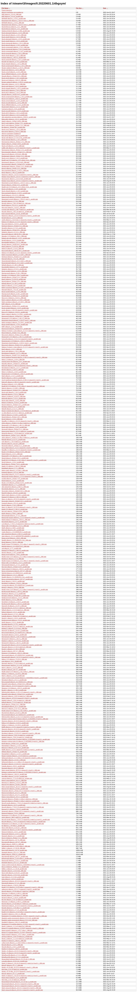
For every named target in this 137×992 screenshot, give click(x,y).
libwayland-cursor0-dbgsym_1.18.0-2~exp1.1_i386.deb (19, 183)
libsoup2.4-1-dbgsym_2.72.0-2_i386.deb (14, 782)
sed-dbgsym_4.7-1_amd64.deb (11, 548)
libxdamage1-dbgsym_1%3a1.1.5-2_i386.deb (16, 156)
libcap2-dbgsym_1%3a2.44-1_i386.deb (14, 230)
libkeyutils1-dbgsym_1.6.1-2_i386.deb (13, 84)
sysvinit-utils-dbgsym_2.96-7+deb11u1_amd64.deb (18, 209)
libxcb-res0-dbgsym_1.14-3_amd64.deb (14, 86)
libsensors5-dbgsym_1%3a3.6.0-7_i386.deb (15, 316)
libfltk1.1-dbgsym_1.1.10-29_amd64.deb (14, 869)
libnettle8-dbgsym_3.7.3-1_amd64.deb (14, 624)
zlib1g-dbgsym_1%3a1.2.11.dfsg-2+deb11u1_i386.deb (19, 423)
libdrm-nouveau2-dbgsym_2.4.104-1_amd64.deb (17, 287)
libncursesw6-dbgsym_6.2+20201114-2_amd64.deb (18, 715)
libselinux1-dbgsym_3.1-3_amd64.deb (14, 593)
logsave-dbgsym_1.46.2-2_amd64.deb (14, 57)
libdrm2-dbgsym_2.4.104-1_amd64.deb (14, 415)
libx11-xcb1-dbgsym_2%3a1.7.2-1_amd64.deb (16, 123)
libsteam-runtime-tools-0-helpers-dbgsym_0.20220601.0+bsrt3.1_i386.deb (25, 719)
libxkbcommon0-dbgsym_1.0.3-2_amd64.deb (16, 620)
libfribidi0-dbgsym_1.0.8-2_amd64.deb (14, 18)
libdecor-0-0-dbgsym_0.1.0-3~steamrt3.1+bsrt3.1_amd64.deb (21, 252)
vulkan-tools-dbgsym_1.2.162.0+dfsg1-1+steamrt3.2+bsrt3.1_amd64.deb (24, 943)
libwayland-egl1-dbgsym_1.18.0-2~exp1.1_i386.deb (18, 20)
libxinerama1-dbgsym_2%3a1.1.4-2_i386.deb (16, 142)
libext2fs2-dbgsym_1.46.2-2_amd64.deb (14, 774)
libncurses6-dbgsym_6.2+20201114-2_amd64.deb (17, 655)
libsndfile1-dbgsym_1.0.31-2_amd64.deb (14, 776)
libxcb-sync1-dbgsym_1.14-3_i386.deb (14, 129)
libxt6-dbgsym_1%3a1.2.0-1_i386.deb (13, 704)
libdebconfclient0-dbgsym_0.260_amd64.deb (16, 31)
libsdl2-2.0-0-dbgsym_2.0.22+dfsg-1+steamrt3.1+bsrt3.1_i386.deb (22, 887)
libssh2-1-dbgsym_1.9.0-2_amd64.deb (14, 618)
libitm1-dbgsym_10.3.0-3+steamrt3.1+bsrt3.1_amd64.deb (20, 698)
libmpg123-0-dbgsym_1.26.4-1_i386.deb (14, 639)
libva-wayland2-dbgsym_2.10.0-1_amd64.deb (16, 193)
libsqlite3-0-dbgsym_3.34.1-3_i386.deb (14, 914)
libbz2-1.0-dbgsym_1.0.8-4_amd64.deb (14, 372)
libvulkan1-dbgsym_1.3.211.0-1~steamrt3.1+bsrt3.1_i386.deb (21, 733)
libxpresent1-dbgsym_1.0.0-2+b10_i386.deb (15, 162)
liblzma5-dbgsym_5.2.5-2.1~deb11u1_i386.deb (16, 608)
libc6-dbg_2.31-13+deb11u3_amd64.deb (14, 969)
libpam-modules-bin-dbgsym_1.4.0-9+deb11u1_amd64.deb (20, 411)
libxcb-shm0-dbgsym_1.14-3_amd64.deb (14, 78)
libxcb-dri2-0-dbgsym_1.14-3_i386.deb (14, 92)
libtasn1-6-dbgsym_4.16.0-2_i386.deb (13, 396)
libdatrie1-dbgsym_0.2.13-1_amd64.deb (14, 269)
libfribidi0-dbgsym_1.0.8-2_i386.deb (13, 22)
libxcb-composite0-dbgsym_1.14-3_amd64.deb (16, 51)
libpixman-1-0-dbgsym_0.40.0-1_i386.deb (15, 893)
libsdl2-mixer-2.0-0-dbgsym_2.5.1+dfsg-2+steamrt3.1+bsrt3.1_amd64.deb (25, 589)
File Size (79, 8)
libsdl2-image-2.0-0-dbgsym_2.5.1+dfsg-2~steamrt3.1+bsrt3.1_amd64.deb (25, 561)
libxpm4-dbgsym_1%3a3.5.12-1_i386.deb (15, 390)
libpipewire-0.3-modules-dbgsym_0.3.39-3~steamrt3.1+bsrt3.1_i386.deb (24, 916)
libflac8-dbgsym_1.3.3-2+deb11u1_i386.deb (15, 610)
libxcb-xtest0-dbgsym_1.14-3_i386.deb (14, 37)
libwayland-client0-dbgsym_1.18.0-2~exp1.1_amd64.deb (19, 343)
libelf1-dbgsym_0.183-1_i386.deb (12, 513)
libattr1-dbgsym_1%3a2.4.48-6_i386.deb (14, 121)
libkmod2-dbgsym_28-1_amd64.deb (13, 530)
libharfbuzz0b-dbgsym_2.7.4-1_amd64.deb (15, 957)
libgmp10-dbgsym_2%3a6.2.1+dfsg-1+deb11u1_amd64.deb (20, 801)
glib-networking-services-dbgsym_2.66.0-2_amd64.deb (19, 117)
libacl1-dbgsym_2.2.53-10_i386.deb (13, 246)
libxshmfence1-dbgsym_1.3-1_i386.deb (14, 27)
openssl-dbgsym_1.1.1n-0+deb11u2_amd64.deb (17, 778)
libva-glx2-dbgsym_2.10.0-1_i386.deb (13, 207)
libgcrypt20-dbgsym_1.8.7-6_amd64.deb (14, 850)
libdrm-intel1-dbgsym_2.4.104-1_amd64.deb (15, 495)
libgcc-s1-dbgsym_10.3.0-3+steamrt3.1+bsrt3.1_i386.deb (20, 507)
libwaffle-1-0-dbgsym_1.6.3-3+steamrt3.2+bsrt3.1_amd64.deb (21, 450)
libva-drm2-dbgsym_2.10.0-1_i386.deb (14, 131)
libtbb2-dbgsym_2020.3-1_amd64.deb (14, 854)
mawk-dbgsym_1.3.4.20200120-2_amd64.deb (16, 532)
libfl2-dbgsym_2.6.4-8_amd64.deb (12, 16)
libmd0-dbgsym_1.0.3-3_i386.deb (12, 218)
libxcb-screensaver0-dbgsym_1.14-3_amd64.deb (17, 96)
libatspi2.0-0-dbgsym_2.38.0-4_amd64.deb (15, 550)
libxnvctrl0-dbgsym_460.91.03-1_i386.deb (15, 234)
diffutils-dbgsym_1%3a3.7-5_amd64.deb (14, 752)
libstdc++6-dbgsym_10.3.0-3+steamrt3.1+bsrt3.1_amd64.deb (21, 953)
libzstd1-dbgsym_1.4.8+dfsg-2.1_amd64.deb (16, 908)
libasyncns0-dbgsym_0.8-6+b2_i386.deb (14, 154)
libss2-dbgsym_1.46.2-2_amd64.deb (13, 172)
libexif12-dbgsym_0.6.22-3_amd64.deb (14, 493)
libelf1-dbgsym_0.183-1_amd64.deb (13, 528)
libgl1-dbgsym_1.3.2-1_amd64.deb (12, 376)
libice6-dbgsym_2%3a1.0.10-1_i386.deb (14, 417)
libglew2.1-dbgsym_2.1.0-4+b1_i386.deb (14, 628)
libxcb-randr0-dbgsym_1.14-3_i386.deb (14, 291)
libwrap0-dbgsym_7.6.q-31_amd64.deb (14, 289)
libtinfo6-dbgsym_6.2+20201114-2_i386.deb (15, 546)
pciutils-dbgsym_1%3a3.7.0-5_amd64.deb (15, 478)
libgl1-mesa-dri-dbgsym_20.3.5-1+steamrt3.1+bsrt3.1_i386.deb (21, 988)
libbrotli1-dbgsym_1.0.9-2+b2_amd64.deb (15, 875)
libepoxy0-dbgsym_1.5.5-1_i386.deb (13, 813)
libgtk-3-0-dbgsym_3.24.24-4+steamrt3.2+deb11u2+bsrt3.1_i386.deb (23, 963)
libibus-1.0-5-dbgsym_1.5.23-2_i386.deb (14, 659)
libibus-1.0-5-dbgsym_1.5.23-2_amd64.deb (15, 723)
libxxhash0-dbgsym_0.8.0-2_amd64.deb (14, 635)
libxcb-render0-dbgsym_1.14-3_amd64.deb (15, 308)
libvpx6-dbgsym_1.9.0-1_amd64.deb (13, 947)
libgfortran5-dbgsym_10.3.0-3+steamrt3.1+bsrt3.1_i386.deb (20, 881)
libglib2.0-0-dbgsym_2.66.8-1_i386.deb (14, 941)
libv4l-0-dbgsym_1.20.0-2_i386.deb (13, 369)
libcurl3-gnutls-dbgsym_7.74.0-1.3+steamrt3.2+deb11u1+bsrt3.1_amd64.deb (26, 819)
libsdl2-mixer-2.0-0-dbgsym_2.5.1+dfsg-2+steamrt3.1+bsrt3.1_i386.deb (24, 556)
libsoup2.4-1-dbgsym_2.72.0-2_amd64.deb (15, 809)
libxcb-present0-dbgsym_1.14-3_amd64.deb (15, 59)
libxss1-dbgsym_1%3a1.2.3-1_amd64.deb (15, 185)
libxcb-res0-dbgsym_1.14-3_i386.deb (13, 70)
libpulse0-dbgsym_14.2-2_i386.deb (13, 768)
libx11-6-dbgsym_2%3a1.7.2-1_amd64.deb (15, 867)
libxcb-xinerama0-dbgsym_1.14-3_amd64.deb (16, 49)
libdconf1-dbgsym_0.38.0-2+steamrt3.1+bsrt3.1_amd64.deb (20, 382)
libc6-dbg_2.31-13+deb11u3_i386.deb (14, 979)
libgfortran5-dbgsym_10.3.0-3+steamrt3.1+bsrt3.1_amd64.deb (21, 906)
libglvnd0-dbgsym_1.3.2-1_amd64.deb (14, 398)
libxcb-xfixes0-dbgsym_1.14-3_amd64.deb (15, 191)
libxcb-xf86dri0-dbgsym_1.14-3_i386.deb (14, 74)
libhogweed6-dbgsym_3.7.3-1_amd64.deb (15, 565)
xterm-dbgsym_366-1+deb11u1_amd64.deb (15, 817)
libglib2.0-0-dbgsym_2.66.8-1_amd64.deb (15, 949)
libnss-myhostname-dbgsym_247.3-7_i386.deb (16, 571)
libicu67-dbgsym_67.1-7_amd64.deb (13, 973)
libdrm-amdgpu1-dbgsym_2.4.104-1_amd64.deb (17, 322)
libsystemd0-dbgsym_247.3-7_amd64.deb (15, 856)
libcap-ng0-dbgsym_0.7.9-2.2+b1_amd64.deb (16, 137)
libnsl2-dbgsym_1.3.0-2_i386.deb (12, 419)
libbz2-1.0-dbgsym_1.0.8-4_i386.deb (13, 359)
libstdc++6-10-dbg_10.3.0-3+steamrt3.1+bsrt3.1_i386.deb (20, 967)
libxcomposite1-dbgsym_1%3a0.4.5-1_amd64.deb (17, 164)
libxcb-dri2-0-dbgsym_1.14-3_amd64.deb (14, 115)
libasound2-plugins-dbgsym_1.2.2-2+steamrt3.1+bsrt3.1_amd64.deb (23, 517)
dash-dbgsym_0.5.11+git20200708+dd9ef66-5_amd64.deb (20, 536)
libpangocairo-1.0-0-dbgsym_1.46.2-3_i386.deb (16, 341)
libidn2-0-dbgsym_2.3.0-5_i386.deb (13, 248)
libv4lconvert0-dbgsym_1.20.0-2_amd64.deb (16, 604)
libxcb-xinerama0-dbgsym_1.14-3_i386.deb (15, 43)
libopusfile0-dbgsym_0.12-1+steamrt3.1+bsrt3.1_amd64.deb (20, 474)
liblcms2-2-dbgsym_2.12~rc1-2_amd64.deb (15, 747)
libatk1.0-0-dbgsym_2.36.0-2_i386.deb (14, 466)
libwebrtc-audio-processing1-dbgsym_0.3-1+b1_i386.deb (19, 920)
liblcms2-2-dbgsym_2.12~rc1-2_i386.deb (14, 708)
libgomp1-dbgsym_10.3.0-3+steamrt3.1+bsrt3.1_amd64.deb (20, 729)
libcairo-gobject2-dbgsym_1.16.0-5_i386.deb (16, 68)
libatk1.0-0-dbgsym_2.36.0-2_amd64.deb (14, 509)
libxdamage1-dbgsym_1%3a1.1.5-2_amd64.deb (17, 166)
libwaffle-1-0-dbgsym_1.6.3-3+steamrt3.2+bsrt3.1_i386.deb (20, 421)
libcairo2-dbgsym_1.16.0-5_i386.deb (13, 885)
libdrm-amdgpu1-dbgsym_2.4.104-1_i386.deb (16, 302)
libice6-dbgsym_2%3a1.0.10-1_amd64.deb (15, 458)
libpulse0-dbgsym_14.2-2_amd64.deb (13, 805)
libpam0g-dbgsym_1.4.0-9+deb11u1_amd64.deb (17, 433)
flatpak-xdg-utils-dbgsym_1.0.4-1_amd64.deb (16, 238)
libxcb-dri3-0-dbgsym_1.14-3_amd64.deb (14, 113)
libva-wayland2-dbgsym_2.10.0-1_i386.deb (15, 170)
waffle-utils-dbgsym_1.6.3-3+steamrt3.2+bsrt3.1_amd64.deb (20, 148)
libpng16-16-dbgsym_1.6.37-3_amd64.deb (15, 630)
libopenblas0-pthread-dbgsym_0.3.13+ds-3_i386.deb (18, 959)
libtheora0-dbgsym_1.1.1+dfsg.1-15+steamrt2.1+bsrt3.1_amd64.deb (23, 762)
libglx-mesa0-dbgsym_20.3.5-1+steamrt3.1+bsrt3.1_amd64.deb (21, 786)
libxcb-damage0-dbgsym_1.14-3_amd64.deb (16, 39)
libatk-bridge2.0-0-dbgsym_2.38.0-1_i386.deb (16, 519)
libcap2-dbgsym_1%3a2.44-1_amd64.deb (15, 244)
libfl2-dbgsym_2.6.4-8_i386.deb (11, 14)
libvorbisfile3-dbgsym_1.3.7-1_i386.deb (14, 242)
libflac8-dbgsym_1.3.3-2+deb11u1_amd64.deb (16, 702)
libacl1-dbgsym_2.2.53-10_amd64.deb (14, 279)
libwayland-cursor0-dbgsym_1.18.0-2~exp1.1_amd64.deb (20, 199)
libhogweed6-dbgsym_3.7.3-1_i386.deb (14, 515)
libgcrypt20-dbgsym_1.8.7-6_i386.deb (13, 840)
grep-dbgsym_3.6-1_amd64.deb (12, 661)
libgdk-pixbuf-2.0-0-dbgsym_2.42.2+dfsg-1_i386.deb (18, 671)
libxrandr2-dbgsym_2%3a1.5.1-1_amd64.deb (16, 445)
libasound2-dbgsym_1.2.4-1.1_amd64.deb (15, 860)
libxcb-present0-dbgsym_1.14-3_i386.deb (15, 53)
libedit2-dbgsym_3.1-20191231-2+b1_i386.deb (16, 540)
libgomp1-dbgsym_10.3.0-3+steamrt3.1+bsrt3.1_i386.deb (20, 721)
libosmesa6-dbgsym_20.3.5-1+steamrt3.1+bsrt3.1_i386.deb (20, 984)
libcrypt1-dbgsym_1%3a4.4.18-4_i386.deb (15, 511)
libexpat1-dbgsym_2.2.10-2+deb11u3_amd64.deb (17, 663)
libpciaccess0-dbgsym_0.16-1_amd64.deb (15, 294)
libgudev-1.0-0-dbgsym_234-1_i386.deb (14, 236)
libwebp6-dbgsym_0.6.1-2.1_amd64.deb (14, 862)
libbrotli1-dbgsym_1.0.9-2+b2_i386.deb (14, 871)
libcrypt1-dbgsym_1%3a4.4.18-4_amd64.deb (16, 567)
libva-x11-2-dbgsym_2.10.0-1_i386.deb (14, 298)
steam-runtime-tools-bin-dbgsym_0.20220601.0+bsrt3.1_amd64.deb (23, 865)
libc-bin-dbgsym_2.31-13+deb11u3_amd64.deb (16, 899)
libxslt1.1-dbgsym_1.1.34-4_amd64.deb (14, 690)
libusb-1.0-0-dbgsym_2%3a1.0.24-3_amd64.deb (17, 483)
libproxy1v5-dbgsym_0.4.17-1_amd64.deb (15, 795)
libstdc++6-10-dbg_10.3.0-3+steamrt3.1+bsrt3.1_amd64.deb (20, 971)
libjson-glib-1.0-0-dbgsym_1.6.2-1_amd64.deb (16, 563)
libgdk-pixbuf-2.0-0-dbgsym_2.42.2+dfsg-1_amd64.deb (19, 710)
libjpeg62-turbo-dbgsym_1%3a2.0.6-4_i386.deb (16, 684)
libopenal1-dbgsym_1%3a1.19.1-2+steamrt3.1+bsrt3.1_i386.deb (22, 791)
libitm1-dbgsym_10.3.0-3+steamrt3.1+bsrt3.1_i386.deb (19, 686)
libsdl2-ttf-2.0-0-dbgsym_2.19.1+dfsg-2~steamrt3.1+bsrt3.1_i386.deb (23, 386)
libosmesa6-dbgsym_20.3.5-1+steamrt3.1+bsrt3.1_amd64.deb (21, 986)
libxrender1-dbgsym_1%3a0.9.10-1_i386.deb (16, 491)
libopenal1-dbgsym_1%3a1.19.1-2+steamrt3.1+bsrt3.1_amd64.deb (23, 811)
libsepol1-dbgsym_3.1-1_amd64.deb (13, 836)
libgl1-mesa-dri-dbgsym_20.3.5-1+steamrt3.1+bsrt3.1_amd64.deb (22, 990)
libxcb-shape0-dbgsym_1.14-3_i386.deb (14, 64)
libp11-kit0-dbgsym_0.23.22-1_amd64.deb (15, 873)
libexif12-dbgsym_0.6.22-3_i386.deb (13, 443)
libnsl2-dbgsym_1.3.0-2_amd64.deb (13, 462)
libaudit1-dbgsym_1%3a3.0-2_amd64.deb (15, 363)
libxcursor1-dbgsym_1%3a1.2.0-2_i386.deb (15, 335)
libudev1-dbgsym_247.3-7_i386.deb (13, 651)
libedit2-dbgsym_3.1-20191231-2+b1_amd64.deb (17, 577)
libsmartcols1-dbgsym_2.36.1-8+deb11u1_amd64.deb (18, 637)
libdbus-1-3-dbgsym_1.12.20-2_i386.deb (14, 673)
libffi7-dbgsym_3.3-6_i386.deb (11, 304)
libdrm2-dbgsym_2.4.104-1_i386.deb (13, 388)
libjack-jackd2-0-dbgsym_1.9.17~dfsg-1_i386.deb (17, 930)
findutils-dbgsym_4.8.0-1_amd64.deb (13, 766)
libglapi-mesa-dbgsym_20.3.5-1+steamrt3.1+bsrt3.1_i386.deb (21, 176)
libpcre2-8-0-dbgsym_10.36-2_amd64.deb (15, 789)
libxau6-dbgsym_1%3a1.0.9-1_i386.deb (14, 76)
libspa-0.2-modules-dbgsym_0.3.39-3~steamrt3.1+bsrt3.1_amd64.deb (23, 932)
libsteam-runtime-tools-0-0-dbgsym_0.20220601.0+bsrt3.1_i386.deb (23, 741)
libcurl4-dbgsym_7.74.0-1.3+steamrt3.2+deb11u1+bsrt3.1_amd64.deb (24, 821)
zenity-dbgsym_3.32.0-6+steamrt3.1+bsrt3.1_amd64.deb (19, 310)
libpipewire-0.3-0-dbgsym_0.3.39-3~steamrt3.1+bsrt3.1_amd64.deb (23, 823)
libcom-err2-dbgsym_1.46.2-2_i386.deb (14, 80)
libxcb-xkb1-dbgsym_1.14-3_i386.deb (13, 400)
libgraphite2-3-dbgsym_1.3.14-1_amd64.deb (15, 754)
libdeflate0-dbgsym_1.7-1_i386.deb (13, 468)
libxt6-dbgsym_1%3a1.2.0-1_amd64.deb (14, 743)
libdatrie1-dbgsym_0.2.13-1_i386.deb (13, 232)
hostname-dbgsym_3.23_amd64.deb (13, 109)
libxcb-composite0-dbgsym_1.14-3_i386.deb (15, 47)
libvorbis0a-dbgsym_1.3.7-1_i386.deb (13, 489)
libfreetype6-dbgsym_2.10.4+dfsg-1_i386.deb (16, 846)
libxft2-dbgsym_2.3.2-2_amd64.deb (13, 622)
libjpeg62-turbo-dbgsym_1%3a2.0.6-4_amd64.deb (17, 694)
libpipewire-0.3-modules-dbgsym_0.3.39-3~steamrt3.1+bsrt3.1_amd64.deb (25, 924)
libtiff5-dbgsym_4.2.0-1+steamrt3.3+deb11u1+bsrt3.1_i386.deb (21, 727)
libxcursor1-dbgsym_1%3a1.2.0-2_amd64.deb (16, 345)
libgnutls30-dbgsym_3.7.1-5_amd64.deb (14, 910)
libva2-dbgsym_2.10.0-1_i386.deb (12, 542)
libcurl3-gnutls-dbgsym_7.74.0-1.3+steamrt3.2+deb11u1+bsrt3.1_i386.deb (25, 803)
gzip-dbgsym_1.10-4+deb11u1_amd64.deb (15, 441)
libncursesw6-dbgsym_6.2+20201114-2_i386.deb (17, 682)
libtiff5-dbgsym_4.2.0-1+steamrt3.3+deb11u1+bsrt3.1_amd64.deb (22, 749)
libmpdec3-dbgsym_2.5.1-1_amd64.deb (14, 680)
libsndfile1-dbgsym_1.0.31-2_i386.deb (14, 760)
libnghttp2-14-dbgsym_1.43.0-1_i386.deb (14, 583)
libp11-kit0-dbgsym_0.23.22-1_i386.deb (14, 827)
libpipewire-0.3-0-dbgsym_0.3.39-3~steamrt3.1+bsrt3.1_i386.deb (22, 815)
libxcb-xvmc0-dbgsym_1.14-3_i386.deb (14, 72)
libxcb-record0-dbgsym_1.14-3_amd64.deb (15, 111)
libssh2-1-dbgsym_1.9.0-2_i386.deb (13, 587)
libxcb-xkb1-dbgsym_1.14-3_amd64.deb (14, 427)
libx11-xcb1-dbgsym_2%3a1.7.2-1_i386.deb (15, 125)
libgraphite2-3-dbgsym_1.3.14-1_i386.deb (15, 745)
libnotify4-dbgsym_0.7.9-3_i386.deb (13, 201)
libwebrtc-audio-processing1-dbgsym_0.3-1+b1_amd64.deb (20, 918)
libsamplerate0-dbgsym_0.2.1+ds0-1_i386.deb (16, 261)
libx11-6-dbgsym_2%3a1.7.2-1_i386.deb (14, 838)
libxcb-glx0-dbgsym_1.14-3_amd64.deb (14, 392)
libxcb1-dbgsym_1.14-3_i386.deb (12, 505)
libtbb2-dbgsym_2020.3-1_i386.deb (13, 844)
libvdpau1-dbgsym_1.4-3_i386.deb (12, 384)
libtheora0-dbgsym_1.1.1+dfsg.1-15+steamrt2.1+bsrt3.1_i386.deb (22, 758)
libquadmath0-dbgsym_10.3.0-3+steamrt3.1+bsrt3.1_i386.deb (21, 657)
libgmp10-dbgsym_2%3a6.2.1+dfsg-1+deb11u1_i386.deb (20, 799)
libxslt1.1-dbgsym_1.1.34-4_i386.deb (13, 649)
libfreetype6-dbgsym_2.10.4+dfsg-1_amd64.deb (17, 858)
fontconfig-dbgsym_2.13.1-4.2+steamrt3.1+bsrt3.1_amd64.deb (21, 339)
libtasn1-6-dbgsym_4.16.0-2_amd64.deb (14, 402)
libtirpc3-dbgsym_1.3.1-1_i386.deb (12, 575)
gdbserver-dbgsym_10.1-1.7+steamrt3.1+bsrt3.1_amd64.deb (21, 889)
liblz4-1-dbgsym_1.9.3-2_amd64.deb (13, 676)
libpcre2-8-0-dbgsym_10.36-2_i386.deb (14, 784)
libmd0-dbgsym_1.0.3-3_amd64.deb (13, 240)
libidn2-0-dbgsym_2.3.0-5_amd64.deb (14, 285)
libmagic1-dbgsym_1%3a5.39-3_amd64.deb (15, 595)
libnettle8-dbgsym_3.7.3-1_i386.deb (13, 614)
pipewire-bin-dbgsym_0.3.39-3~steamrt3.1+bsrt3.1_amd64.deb (21, 830)
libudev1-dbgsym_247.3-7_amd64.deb (14, 669)
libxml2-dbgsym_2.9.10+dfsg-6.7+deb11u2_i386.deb (18, 891)
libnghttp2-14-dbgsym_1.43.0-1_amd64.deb (15, 602)
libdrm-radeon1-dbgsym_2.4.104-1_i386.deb (16, 300)
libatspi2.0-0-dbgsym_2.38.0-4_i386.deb (14, 497)
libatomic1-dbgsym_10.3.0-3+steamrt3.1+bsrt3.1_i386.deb (20, 174)
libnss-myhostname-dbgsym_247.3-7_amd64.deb (17, 579)
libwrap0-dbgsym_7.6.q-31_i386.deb (13, 259)
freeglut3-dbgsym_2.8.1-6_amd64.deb (14, 503)
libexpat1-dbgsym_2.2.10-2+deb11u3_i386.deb (16, 647)
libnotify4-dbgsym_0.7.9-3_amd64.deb (14, 228)
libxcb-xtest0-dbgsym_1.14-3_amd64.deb (15, 41)
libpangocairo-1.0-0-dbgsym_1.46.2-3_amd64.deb (17, 374)
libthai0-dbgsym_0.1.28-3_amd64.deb (13, 283)
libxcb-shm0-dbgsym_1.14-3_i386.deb (14, 55)
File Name (5, 8)
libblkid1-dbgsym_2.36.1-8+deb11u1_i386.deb (16, 700)
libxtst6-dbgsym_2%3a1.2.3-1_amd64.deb (15, 296)
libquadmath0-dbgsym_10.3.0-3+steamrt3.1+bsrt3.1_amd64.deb (22, 645)
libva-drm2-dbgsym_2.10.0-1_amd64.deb (15, 135)
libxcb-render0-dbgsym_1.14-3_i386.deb (14, 271)
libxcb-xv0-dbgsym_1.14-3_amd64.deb (14, 189)
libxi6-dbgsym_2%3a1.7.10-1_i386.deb (14, 435)
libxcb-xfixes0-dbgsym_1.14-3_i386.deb (14, 139)
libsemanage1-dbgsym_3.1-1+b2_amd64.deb (16, 665)
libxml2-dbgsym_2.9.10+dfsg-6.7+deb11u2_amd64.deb (19, 903)
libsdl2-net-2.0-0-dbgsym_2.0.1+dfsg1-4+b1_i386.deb (18, 160)
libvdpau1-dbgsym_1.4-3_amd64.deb (13, 407)
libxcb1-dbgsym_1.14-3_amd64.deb (13, 552)
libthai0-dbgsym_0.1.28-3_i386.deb (13, 265)
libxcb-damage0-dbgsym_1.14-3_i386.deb (15, 33)
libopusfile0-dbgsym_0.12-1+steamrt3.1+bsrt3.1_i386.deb (20, 448)
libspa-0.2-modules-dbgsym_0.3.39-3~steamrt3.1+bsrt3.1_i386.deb (23, 928)
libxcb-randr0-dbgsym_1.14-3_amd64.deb (15, 324)
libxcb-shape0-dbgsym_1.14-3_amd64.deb (15, 88)
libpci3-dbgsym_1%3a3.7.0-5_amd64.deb (15, 355)
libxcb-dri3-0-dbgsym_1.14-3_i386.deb (14, 90)
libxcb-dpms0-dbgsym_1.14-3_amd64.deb (15, 45)
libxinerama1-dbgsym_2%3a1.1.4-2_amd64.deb (17, 150)
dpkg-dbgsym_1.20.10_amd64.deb (12, 879)
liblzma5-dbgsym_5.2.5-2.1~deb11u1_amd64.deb (17, 626)
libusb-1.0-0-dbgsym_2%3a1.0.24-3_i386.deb (16, 452)
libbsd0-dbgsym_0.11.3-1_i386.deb (13, 409)
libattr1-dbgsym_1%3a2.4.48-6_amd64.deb (15, 144)
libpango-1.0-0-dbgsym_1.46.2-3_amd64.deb (16, 688)
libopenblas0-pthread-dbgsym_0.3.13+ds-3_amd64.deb (19, 982)
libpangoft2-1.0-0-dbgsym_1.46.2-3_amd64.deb (17, 456)
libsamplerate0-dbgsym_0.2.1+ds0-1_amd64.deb (17, 263)
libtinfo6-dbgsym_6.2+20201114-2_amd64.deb (16, 573)
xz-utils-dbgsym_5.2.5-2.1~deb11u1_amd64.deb (17, 413)
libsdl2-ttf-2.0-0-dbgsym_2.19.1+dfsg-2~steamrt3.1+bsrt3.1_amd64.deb (24, 460)
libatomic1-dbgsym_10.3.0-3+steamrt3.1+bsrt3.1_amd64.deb (21, 215)
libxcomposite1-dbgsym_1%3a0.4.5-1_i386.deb (16, 152)
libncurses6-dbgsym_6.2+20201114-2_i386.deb (17, 632)
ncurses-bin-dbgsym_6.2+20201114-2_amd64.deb (17, 585)
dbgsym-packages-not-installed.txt (12, 12)
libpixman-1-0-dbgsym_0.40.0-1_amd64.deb (15, 901)
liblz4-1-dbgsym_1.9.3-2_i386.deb (12, 667)
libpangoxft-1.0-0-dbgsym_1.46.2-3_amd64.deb (16, 337)
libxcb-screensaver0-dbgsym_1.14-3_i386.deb (16, 66)
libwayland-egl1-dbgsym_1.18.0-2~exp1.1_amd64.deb (19, 25)
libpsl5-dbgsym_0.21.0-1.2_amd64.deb (14, 205)
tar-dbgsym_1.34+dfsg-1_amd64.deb (13, 825)
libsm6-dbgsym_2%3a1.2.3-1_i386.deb (14, 281)
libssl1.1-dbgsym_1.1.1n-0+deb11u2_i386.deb (16, 926)
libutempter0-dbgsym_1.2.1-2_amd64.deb (15, 107)
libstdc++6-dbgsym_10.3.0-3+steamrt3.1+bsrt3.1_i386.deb (20, 951)
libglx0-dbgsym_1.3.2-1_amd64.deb (13, 480)
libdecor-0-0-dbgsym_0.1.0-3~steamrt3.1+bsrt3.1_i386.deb (20, 222)
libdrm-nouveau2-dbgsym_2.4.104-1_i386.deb (16, 255)
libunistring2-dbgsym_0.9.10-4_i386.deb (14, 713)
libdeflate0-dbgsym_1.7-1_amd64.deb (13, 485)
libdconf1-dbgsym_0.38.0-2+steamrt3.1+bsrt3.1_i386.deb (20, 365)
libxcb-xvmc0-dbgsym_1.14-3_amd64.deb (15, 101)
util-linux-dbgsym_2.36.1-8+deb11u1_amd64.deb (17, 936)
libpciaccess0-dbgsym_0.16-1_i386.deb (14, 273)
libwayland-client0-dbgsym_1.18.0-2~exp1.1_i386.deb (18, 320)
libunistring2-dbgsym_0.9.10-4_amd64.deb (15, 731)
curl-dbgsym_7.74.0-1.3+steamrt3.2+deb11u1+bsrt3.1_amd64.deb (22, 524)
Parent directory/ (7, 10)
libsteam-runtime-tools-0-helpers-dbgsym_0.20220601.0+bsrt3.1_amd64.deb (26, 739)
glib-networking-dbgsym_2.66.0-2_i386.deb (15, 487)
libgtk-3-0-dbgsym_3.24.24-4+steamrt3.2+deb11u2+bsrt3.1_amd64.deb (24, 975)
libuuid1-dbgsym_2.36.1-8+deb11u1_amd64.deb (17, 211)
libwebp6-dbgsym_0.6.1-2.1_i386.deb (13, 852)
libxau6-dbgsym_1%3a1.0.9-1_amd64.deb (15, 94)
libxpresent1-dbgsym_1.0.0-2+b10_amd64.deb (16, 179)
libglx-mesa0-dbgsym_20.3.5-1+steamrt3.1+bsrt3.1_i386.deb (21, 770)
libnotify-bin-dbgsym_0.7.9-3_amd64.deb (14, 61)
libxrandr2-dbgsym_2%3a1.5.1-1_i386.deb (15, 429)
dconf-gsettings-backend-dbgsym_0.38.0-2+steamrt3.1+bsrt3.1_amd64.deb (25, 380)
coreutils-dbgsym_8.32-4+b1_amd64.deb (14, 961)
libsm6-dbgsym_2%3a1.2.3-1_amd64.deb (15, 306)
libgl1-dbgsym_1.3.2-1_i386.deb (12, 349)
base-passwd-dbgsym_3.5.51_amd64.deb (15, 213)
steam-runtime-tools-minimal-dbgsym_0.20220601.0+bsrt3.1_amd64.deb (24, 678)
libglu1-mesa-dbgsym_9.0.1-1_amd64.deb (15, 797)
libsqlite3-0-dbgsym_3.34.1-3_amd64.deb (15, 922)
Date (104, 8)
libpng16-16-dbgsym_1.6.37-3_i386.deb (14, 606)
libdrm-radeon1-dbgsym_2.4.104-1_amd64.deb (16, 314)
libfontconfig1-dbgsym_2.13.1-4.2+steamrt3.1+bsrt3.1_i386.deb (21, 692)
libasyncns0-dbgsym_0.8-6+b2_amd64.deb (15, 197)
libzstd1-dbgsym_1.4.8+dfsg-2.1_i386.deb (15, 895)
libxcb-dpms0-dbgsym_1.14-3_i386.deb (14, 35)
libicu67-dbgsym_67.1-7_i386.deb (12, 965)
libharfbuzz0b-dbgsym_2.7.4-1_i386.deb (14, 955)
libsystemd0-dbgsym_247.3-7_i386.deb (14, 842)
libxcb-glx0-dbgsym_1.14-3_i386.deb (13, 351)
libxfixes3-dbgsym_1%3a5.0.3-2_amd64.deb (16, 257)
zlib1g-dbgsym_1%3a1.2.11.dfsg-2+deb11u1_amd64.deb (20, 437)
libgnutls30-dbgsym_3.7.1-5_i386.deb (13, 883)
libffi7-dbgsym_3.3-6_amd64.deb (12, 326)
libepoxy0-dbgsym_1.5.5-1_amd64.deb (14, 832)
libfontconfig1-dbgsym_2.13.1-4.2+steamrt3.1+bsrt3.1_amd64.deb (22, 717)
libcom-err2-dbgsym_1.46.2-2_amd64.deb (15, 98)
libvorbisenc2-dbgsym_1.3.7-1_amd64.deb (15, 367)
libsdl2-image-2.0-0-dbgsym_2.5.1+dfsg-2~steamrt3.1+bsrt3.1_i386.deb (24, 544)
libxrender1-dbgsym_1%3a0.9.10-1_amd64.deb (17, 501)
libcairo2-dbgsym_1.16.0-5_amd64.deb (14, 897)
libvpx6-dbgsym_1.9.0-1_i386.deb (12, 945)
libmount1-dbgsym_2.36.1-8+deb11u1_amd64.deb (17, 735)
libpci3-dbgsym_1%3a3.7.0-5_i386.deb (14, 333)
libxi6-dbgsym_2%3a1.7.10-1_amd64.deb (15, 464)
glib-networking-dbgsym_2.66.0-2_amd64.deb (16, 534)
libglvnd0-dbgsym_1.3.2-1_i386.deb (13, 394)
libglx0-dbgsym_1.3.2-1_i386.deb (12, 454)
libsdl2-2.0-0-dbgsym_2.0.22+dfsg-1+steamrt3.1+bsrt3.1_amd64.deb (23, 912)
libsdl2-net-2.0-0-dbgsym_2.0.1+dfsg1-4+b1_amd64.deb (19, 187)
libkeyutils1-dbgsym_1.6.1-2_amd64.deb (14, 119)
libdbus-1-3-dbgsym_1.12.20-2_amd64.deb (15, 725)
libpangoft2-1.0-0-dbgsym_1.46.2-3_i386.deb (16, 425)
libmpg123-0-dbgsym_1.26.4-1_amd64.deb (15, 643)
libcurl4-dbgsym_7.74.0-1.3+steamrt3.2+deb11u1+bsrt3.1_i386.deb (23, 807)
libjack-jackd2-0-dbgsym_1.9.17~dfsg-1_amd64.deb (18, 934)
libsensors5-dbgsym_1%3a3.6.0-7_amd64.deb (16, 328)
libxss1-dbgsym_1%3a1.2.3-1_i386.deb (14, 168)
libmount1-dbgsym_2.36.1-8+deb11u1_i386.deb (17, 696)
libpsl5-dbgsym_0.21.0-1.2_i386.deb (13, 195)
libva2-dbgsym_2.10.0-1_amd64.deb (13, 581)
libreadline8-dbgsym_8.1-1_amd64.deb (14, 706)
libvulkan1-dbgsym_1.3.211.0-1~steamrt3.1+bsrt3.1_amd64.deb (22, 764)
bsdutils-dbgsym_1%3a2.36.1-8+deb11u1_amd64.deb (19, 616)
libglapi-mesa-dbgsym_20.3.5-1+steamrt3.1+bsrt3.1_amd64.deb (22, 181)
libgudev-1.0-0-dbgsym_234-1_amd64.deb (15, 275)
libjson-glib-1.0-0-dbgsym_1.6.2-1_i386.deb (15, 526)
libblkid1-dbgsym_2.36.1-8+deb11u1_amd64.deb (17, 737)
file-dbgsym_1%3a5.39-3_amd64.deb (13, 127)
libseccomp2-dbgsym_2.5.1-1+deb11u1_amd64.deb (18, 431)
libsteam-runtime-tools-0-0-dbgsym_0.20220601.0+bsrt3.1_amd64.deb (24, 772)
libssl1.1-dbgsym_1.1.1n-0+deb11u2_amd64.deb (17, 938)
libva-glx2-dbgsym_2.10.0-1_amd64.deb (14, 224)
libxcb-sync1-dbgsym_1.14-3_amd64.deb (15, 158)
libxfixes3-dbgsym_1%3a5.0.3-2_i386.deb (15, 226)
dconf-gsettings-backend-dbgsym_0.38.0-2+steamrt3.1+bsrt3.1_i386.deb (24, 357)
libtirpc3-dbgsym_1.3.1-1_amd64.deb (13, 612)
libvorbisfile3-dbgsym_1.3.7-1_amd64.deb (15, 267)
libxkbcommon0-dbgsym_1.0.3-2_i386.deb (15, 597)
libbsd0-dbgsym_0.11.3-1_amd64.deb (13, 439)
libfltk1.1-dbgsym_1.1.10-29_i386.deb (13, 848)
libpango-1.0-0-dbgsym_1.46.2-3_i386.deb (15, 653)
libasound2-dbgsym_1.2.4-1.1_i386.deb (14, 834)
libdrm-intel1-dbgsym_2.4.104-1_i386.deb (15, 470)
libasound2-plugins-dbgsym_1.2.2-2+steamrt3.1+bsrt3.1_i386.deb (22, 476)
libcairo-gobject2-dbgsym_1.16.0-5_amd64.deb (16, 82)
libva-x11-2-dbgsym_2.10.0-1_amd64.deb (15, 312)
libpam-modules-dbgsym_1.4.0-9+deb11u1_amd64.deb (19, 756)
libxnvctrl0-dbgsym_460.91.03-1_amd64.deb (16, 250)
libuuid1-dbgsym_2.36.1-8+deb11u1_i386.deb (16, 203)
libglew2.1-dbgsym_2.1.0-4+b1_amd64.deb (15, 641)
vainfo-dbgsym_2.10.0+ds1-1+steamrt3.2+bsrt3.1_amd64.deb (21, 220)
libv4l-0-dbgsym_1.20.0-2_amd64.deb (13, 378)
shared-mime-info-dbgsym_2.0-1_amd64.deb (16, 361)
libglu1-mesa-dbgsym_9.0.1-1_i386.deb (14, 780)
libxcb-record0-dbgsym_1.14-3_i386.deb (14, 103)
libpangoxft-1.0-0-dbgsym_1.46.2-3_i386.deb (16, 318)
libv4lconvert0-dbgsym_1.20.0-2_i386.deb (15, 591)
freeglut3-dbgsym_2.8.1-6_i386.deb (13, 472)
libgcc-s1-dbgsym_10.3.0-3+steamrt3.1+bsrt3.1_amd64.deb (20, 499)
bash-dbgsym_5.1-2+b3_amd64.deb (13, 877)
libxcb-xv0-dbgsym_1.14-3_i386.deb (13, 146)
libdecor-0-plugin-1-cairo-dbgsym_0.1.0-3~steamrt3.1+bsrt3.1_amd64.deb (25, 347)
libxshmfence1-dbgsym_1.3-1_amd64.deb (15, 29)
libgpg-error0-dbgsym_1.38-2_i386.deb (14, 538)
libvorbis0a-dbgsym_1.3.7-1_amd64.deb (14, 521)
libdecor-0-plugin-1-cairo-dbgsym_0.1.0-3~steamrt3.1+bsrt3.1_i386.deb (24, 331)
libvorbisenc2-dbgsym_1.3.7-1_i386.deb (14, 353)
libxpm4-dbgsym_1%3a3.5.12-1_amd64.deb (15, 404)
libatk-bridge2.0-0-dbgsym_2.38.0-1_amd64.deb (17, 569)
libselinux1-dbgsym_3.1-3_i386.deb (13, 559)
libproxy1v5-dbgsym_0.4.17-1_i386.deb (14, 793)
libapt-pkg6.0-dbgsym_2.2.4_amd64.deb (14, 977)
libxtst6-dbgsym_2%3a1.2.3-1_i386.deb (14, 277)
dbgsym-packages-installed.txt (11, 133)
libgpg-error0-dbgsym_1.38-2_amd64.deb (15, 554)
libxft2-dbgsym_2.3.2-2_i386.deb (12, 600)
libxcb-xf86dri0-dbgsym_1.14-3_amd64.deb (15, 105)
